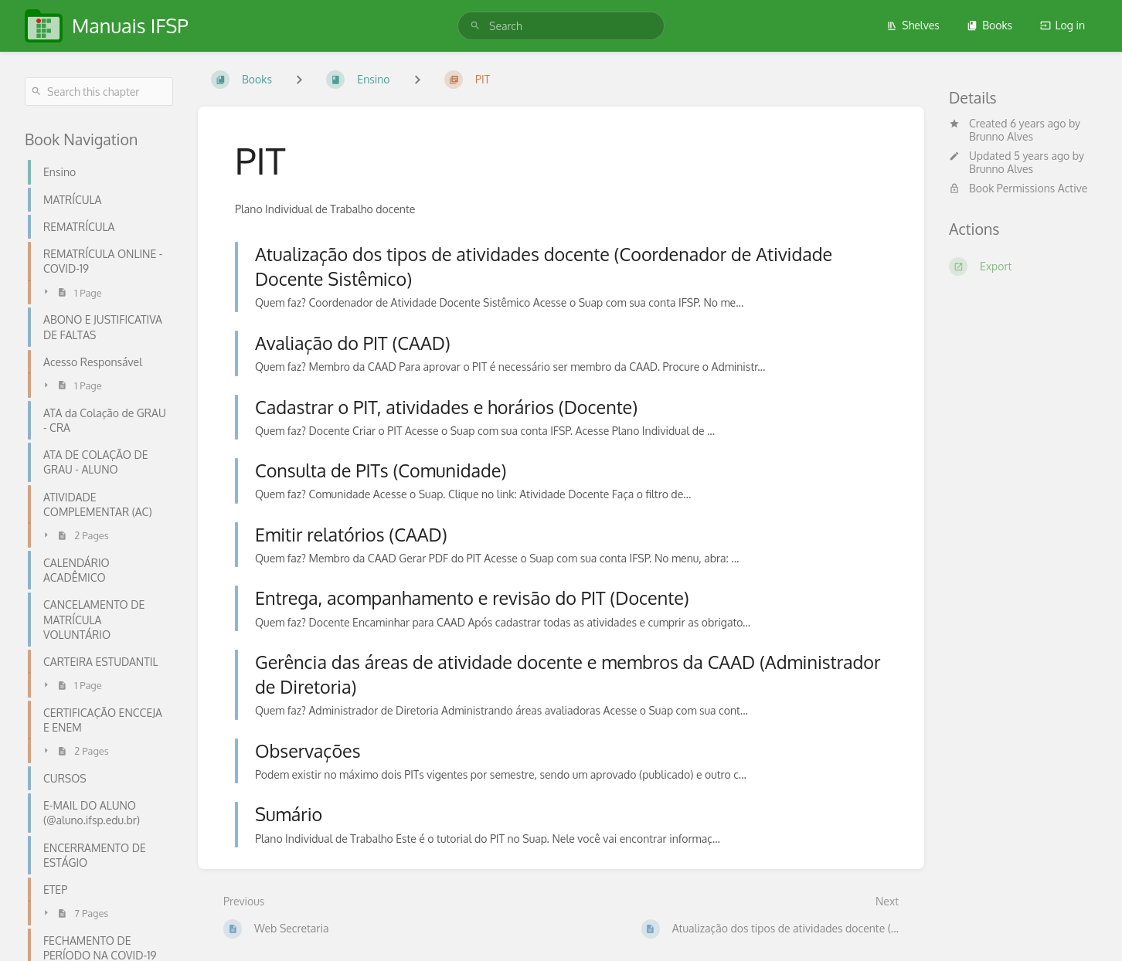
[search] (561, 26)
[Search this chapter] (99, 91)
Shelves (913, 25)
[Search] (475, 25)
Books (989, 25)
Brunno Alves (1001, 136)
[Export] (1023, 266)
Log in (1062, 25)
